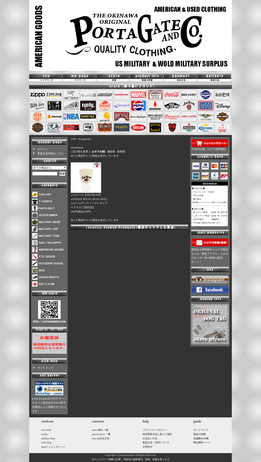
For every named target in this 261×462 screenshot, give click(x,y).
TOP (73, 138)
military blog (48, 438)
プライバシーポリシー (155, 430)
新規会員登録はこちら (48, 153)
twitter (44, 434)
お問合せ (147, 446)
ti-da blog (46, 442)
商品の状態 (199, 434)
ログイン (40, 149)
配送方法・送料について (156, 442)
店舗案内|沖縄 (201, 438)
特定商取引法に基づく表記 (157, 434)
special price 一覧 (101, 434)
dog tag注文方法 (100, 438)
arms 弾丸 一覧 (100, 430)
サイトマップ (42, 367)
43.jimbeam (84, 138)
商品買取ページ (201, 442)
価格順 (111, 151)
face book (46, 430)
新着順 (121, 151)
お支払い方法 (150, 438)
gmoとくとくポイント (53, 446)
